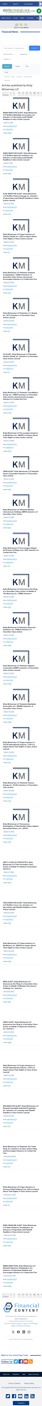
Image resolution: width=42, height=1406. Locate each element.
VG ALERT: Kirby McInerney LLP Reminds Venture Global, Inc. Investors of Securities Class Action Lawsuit (20, 356)
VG (9, 252)
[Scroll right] (40, 4)
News (5, 4)
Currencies (19, 77)
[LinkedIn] (23, 1332)
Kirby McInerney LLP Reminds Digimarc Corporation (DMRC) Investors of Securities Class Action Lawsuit (21, 668)
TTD (9, 1166)
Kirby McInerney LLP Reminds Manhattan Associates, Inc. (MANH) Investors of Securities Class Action (19, 706)
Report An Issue (33, 1374)
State (22, 18)
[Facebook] (18, 1332)
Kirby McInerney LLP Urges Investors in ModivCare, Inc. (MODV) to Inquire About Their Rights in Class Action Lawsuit (19, 945)
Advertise (16, 1374)
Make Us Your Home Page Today (14, 1355)
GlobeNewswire (9, 368)
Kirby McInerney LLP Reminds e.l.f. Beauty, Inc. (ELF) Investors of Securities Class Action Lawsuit (20, 315)
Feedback (21, 1403)
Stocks (18, 66)
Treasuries (7, 80)
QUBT (9, 293)
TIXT (9, 762)
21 (30, 93)
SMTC (9, 882)
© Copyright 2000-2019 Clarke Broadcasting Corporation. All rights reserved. (21, 1389)
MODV (9, 451)
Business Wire (9, 129)
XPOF (9, 842)
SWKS (9, 173)
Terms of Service (14, 1383)
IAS (9, 566)
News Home (6, 18)
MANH (9, 133)
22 (34, 93)
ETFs (27, 66)
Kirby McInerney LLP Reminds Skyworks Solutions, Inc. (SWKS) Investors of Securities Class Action (19, 629)
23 (38, 93)
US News (30, 18)
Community (28, 4)
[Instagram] (29, 1332)
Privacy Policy (29, 1383)
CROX (9, 923)
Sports (15, 4)
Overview (7, 77)
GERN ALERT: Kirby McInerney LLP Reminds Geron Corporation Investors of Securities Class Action (21, 473)
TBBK (9, 607)
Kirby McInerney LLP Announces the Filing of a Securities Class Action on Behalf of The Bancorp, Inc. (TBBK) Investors (20, 591)
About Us (6, 1374)
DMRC (9, 684)
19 (23, 93)
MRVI (9, 527)
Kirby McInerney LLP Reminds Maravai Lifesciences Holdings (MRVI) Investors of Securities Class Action (20, 512)
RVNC (9, 1245)
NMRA (9, 1286)
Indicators (6, 59)
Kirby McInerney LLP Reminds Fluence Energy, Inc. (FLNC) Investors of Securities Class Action (20, 785)
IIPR (9, 1126)
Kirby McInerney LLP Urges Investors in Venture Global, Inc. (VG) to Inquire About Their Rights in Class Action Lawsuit (20, 236)
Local (15, 18)
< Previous (5, 94)
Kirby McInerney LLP (12, 126)
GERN (9, 489)
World (39, 18)
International (28, 77)
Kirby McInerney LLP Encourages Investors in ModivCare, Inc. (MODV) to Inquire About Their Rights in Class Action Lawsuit (20, 435)
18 (19, 93)
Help (23, 1374)
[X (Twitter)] (13, 1332)
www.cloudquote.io (21, 1319)
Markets (7, 66)
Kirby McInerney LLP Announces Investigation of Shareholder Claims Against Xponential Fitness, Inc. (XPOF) (21, 826)
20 (27, 93)
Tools (6, 72)
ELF (9, 331)
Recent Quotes (8, 54)
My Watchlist (23, 54)
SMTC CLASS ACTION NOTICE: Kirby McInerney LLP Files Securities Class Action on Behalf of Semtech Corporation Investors (20, 865)
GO (9, 1205)
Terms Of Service (24, 1326)
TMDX (9, 413)
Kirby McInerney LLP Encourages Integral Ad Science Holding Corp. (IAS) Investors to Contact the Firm (21, 550)
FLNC (9, 214)
